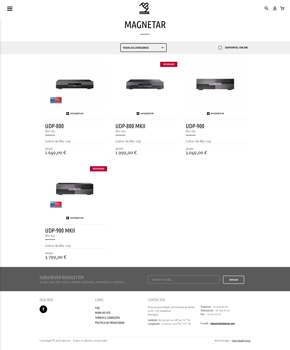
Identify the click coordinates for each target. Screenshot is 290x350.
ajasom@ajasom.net (222, 323)
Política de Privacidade (109, 322)
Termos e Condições (107, 317)
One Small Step (241, 340)
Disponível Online (233, 48)
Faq (97, 308)
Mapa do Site (103, 312)
